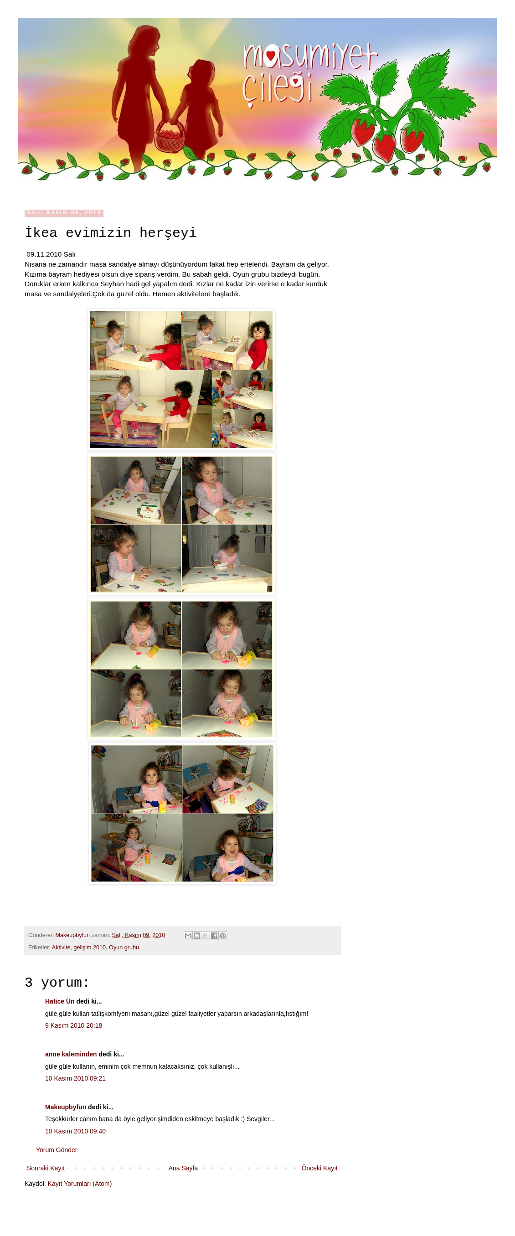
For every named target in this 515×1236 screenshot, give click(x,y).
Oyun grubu (124, 947)
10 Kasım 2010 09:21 (75, 1078)
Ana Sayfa (183, 1168)
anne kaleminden (71, 1054)
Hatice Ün (60, 1001)
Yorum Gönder (56, 1150)
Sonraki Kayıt (46, 1168)
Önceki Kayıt (320, 1168)
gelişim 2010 (89, 947)
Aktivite (61, 947)
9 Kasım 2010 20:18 (73, 1025)
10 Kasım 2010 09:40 (75, 1131)
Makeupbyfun (65, 1107)
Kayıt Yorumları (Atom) (80, 1183)
